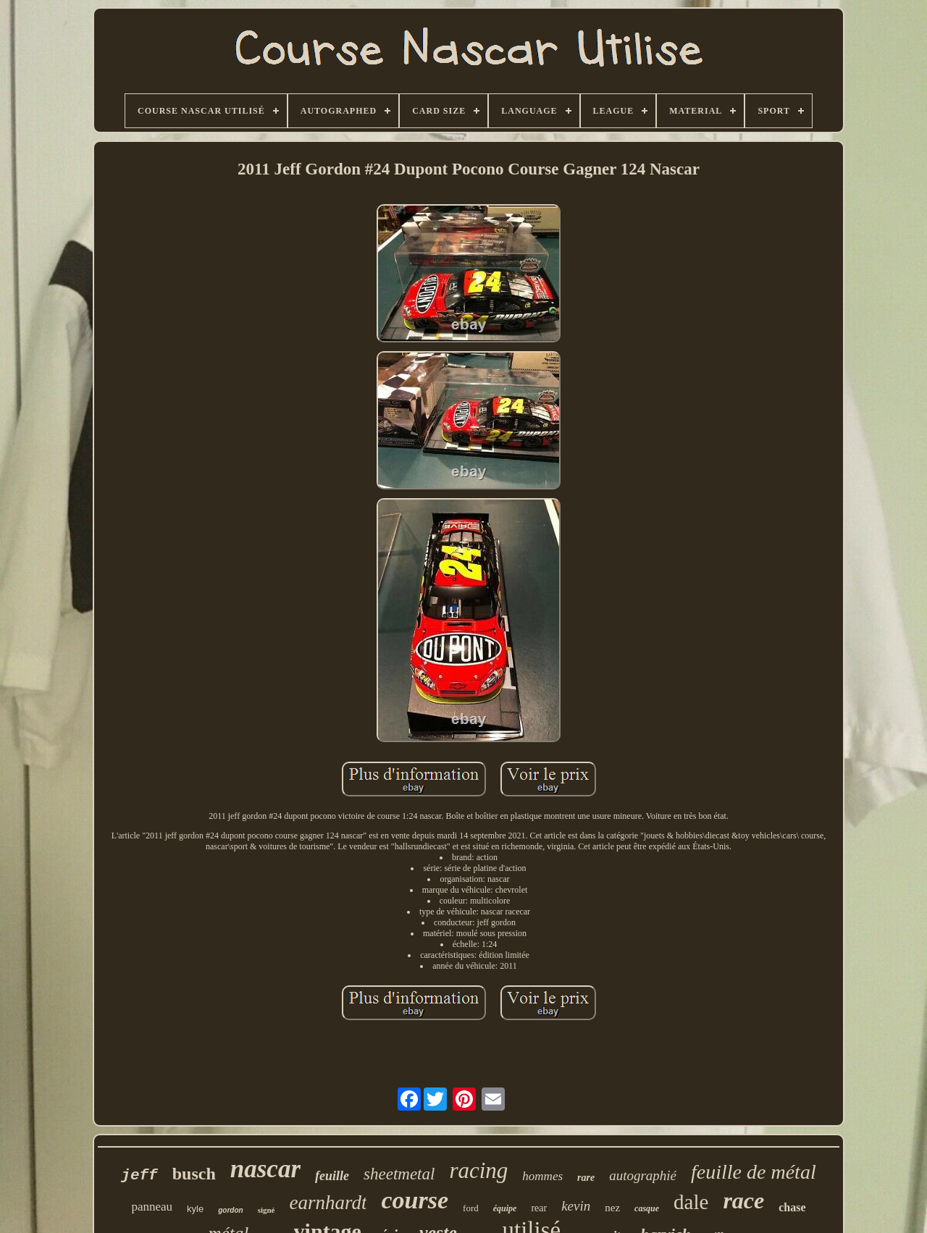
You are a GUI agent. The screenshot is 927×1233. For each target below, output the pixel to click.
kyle (195, 1208)
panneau (151, 1206)
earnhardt (327, 1202)
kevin (575, 1205)
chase (792, 1207)
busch (194, 1173)
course (414, 1200)
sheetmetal (399, 1174)
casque (646, 1208)
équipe (505, 1208)
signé (266, 1209)
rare (586, 1177)
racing (478, 1170)
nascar (265, 1169)
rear (539, 1208)
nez (612, 1207)
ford (471, 1208)
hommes (542, 1176)
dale (691, 1201)
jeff (139, 1175)
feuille (332, 1176)
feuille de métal (753, 1172)
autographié (642, 1175)
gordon (230, 1210)
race (743, 1200)
